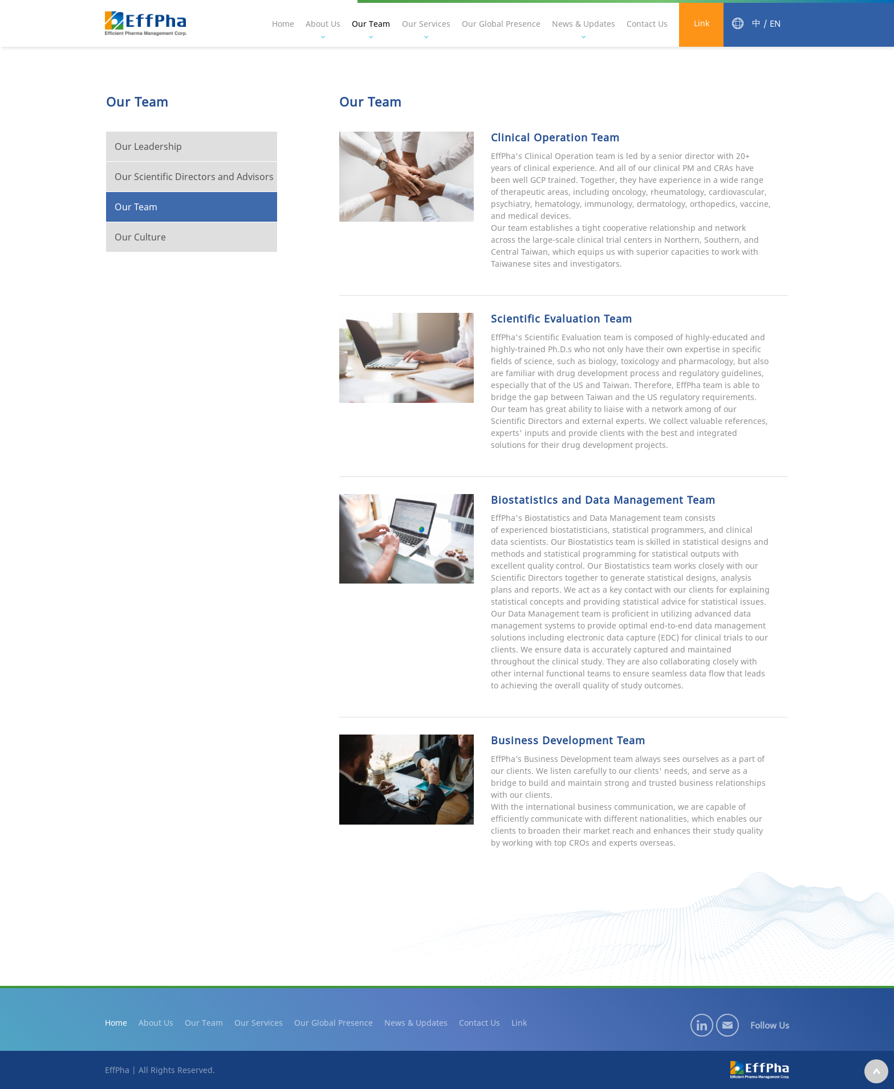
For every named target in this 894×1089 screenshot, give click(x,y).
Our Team (372, 23)
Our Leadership (147, 146)
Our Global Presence (501, 23)
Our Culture (139, 237)
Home (284, 23)
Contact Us (647, 23)
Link (701, 23)
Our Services (427, 23)
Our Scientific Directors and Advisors (193, 176)
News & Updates (584, 23)
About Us (324, 23)
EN (775, 23)
